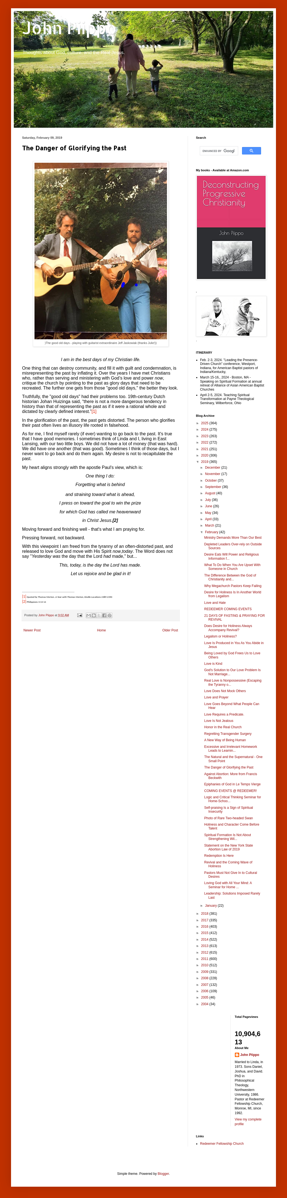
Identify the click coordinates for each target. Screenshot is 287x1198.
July (208, 500)
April (208, 519)
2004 (205, 1004)
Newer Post (32, 630)
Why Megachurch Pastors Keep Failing (232, 586)
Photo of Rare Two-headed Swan (228, 818)
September (213, 487)
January (211, 906)
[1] (94, 411)
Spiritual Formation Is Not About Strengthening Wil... (227, 837)
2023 (205, 436)
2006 (205, 991)
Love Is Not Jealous (218, 721)
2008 (205, 978)
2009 (205, 972)
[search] (218, 150)
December (213, 467)
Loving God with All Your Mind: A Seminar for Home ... (228, 885)
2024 (205, 429)
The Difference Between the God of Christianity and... (230, 577)
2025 (205, 423)
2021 (205, 449)
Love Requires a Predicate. (224, 714)
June (209, 506)
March (210, 525)
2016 (205, 926)
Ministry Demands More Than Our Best (233, 538)
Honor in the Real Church (222, 727)
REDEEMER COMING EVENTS (228, 609)
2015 (205, 933)
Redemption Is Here (219, 856)
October (211, 480)
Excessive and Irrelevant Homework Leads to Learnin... (230, 749)
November (213, 474)
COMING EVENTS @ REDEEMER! (230, 791)
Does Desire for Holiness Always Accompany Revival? (228, 628)
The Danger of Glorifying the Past (228, 767)
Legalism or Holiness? (220, 636)
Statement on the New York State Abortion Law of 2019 (228, 847)
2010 (205, 965)
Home (101, 630)
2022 (205, 442)
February (212, 532)
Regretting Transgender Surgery (227, 734)
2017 (205, 920)
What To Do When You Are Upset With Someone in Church (232, 567)
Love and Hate (215, 603)
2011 (205, 959)
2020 (205, 455)
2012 (205, 952)
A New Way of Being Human (225, 740)
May (208, 513)
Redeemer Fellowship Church (222, 1144)
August (210, 493)
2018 (205, 914)
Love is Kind (213, 664)
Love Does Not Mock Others (225, 691)
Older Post (170, 630)
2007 (205, 985)
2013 (205, 946)
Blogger (163, 1174)
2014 (205, 939)
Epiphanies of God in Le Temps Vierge (232, 784)
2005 (205, 997)
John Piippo (69, 27)
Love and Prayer (216, 697)
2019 (205, 462)
